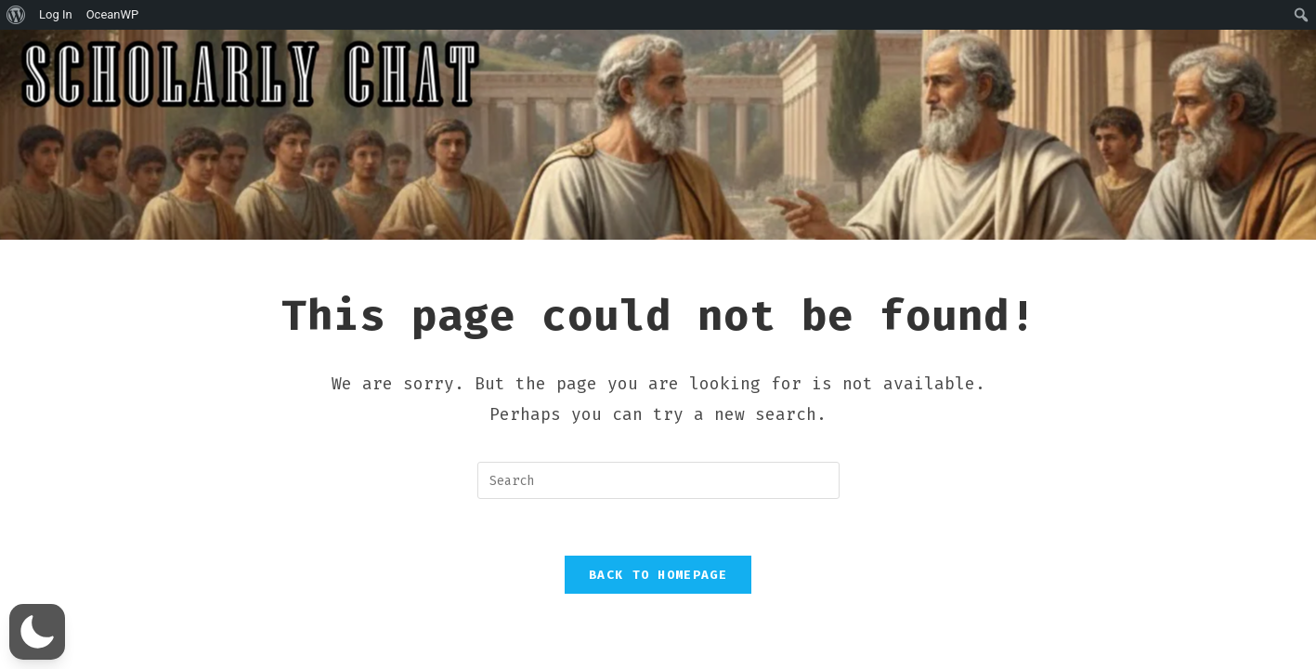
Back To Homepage (658, 575)
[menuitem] (16, 15)
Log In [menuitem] (55, 14)
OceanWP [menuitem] (112, 14)
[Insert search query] (658, 480)
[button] (37, 632)
